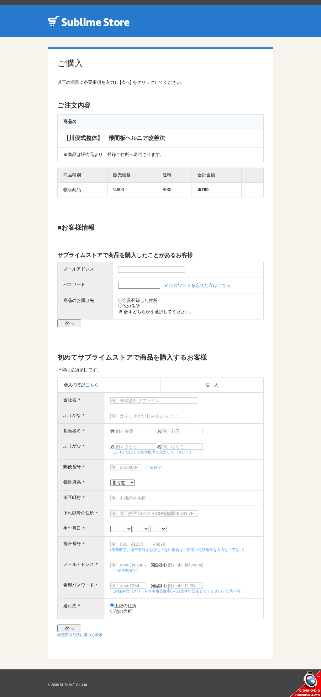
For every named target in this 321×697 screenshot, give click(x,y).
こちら (91, 384)
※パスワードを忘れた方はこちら (197, 285)
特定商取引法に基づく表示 (80, 635)
